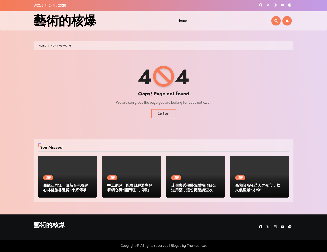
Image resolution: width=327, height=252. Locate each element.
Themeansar (196, 245)
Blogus (176, 245)
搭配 (48, 178)
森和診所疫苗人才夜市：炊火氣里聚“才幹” (257, 188)
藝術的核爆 (65, 21)
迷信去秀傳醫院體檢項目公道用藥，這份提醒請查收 (193, 188)
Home (182, 20)
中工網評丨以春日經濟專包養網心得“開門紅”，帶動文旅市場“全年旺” (130, 190)
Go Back (163, 114)
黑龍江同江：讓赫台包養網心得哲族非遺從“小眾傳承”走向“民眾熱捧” (66, 190)
